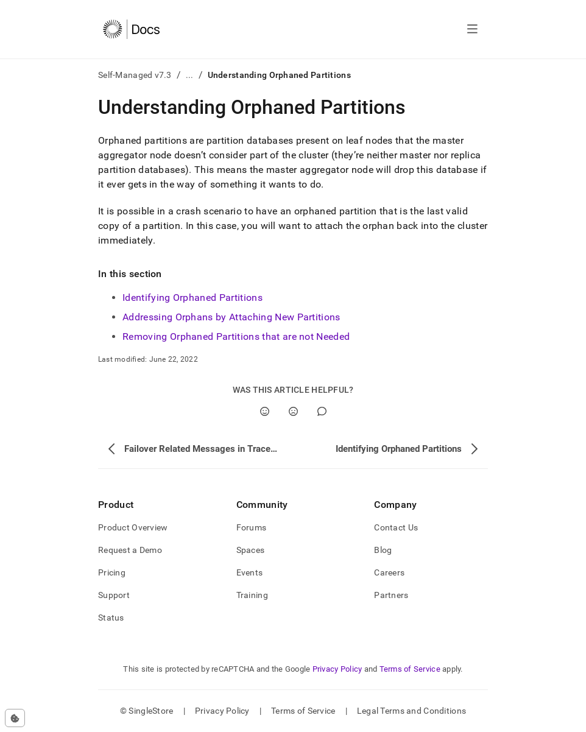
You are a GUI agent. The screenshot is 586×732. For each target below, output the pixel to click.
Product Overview (133, 527)
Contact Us (396, 527)
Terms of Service (409, 669)
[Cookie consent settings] (15, 718)
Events (249, 572)
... (190, 75)
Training (252, 595)
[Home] (131, 29)
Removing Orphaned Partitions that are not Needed (236, 336)
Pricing (111, 572)
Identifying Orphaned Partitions (192, 297)
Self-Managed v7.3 (135, 75)
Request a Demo (130, 550)
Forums (251, 527)
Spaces (250, 550)
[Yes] (264, 411)
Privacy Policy (337, 669)
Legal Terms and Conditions (411, 711)
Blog (383, 550)
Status (111, 617)
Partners (391, 595)
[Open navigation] (472, 29)
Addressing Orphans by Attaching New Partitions (231, 317)
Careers (389, 572)
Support (114, 595)
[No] (293, 411)
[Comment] (322, 411)
